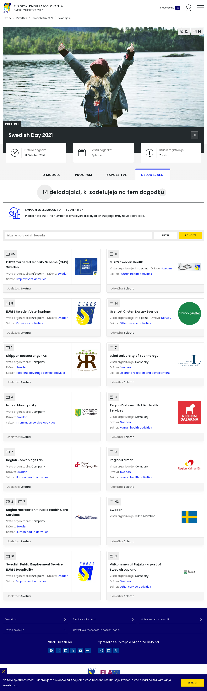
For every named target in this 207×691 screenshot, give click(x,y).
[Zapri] (3, 671)
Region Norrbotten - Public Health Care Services (37, 512)
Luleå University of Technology (134, 356)
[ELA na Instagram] (101, 650)
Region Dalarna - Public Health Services (134, 408)
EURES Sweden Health (126, 262)
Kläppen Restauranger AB (26, 356)
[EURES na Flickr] (88, 650)
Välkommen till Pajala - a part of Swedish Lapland (135, 567)
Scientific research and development (145, 373)
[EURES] (91, 673)
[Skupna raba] (194, 135)
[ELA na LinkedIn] (109, 650)
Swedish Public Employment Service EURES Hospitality (34, 567)
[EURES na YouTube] (80, 650)
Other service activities (135, 323)
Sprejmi (192, 682)
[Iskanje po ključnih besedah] (78, 235)
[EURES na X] (73, 650)
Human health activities (136, 274)
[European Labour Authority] (110, 673)
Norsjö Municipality (21, 405)
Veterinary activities (29, 323)
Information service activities (35, 422)
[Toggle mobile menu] (200, 8)
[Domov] (7, 8)
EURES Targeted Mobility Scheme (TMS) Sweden (37, 264)
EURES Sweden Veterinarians (28, 311)
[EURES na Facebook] (51, 650)
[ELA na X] (116, 650)
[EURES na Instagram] (58, 650)
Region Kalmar (121, 460)
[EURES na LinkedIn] (66, 650)
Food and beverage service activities (41, 373)
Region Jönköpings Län (24, 460)
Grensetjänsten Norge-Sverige (134, 311)
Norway (166, 318)
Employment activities (31, 279)
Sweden (63, 274)
